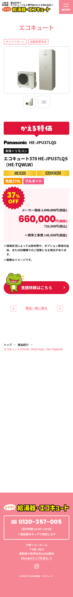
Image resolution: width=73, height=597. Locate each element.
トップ (8, 345)
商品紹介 (23, 345)
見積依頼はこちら (29, 287)
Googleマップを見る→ (36, 558)
